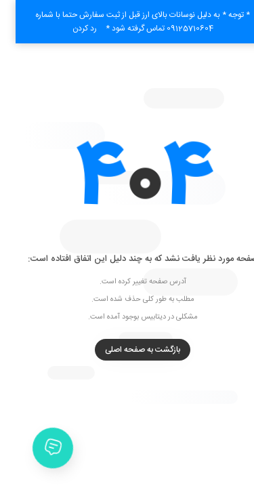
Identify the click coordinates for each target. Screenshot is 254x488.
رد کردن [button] (69, 28)
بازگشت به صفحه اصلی (127, 350)
